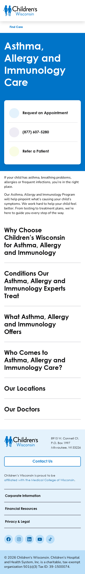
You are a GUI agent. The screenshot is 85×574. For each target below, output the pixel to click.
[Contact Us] (42, 461)
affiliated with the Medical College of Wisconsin (39, 480)
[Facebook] (8, 539)
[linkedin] (29, 539)
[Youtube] (39, 539)
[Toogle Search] (66, 11)
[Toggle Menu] (77, 11)
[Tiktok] (50, 539)
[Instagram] (19, 539)
